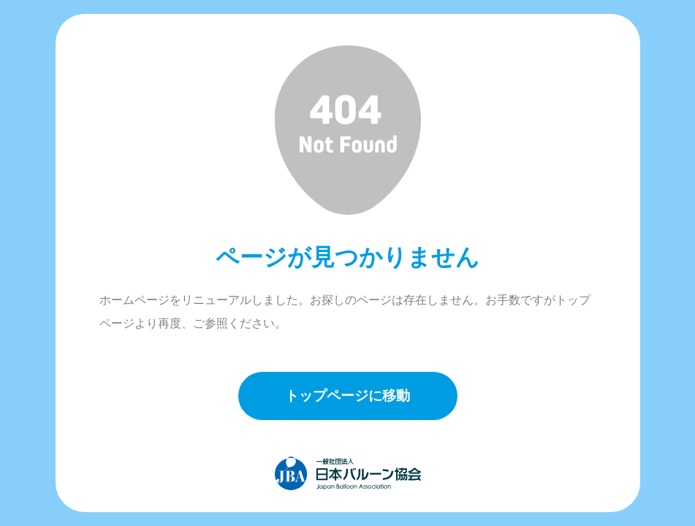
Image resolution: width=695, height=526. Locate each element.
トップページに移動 (347, 395)
